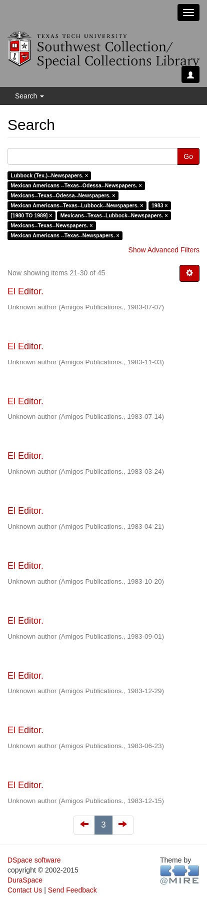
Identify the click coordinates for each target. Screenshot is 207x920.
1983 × (160, 205)
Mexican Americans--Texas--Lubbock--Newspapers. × (76, 205)
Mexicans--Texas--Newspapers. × (51, 225)
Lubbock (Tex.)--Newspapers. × (49, 175)
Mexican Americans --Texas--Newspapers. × (64, 235)
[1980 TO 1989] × (31, 215)
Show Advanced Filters (164, 250)
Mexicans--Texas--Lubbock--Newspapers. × (114, 215)
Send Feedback (72, 890)
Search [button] (29, 96)
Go (188, 156)
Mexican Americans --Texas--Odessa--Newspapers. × (76, 185)
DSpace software (34, 860)
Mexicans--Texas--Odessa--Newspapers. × (62, 195)
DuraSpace (25, 880)
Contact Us (25, 890)
